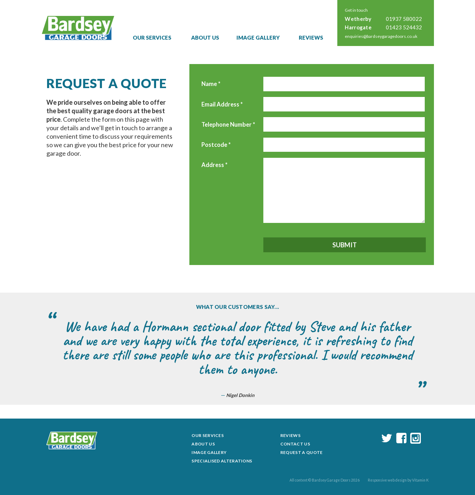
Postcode (216, 144)
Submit (344, 245)
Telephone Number (228, 124)
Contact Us (295, 444)
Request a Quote (301, 452)
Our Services (152, 37)
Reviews (311, 37)
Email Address (222, 104)
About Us (205, 37)
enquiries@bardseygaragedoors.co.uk (381, 36)
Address (214, 164)
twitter (387, 438)
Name (211, 83)
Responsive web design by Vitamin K (398, 480)
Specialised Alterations (221, 461)
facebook (401, 438)
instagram (415, 438)
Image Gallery (258, 37)
